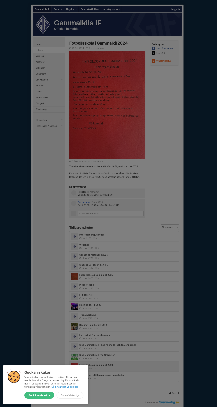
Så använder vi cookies (64, 386)
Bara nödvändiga (70, 395)
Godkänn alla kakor (39, 395)
